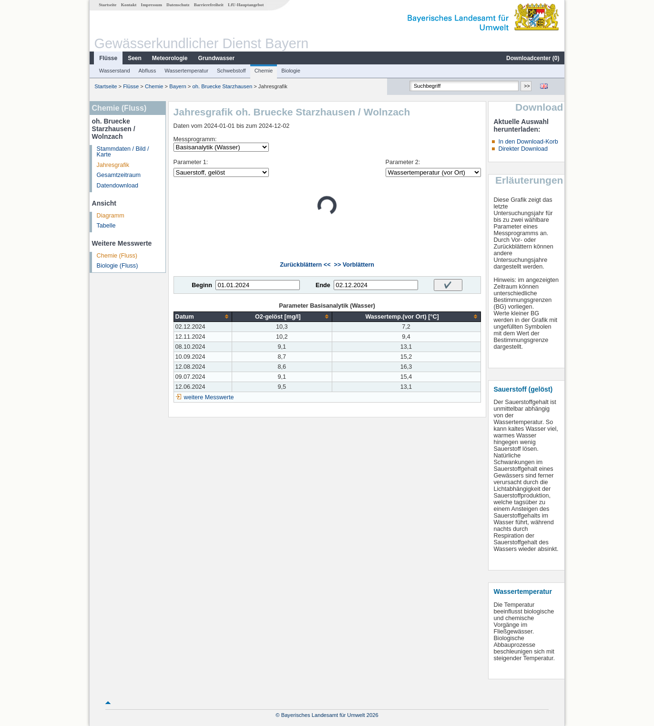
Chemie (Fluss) (117, 255)
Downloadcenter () (532, 58)
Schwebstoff (231, 70)
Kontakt (129, 4)
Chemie (264, 70)
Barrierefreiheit (209, 4)
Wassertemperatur (186, 70)
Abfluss (147, 70)
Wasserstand (114, 70)
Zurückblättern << (305, 264)
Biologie (290, 70)
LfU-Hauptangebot (246, 4)
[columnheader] (203, 316)
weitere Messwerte (209, 397)
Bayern (177, 86)
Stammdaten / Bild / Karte (123, 151)
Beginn (202, 285)
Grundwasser (216, 58)
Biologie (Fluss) (117, 265)
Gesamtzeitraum (119, 175)
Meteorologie (170, 58)
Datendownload (118, 185)
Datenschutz (178, 4)
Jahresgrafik (113, 165)
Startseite (107, 4)
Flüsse (108, 58)
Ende (323, 285)
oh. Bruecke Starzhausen (222, 86)
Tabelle (106, 225)
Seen (135, 58)
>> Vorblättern (354, 264)
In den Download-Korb (528, 141)
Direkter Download (523, 148)
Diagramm (110, 215)
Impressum (151, 4)
